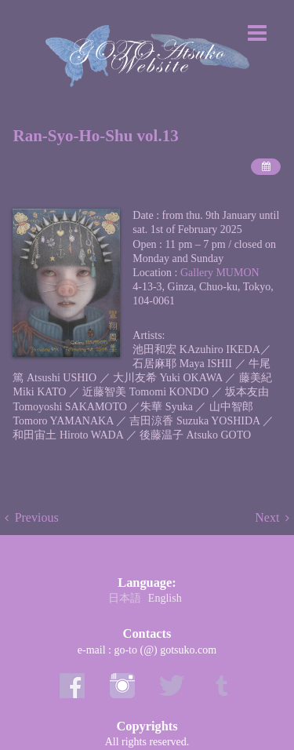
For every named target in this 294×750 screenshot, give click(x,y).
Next (267, 517)
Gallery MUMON (220, 273)
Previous (37, 517)
